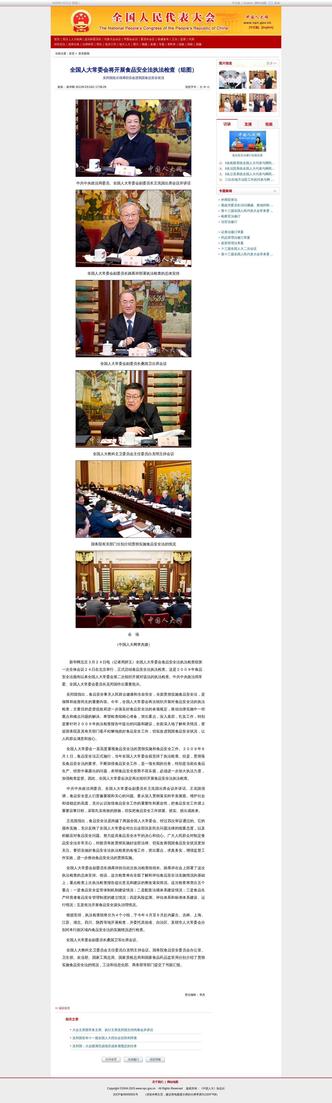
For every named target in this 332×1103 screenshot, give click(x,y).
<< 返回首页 (62, 1008)
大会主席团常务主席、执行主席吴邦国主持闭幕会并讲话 (112, 1030)
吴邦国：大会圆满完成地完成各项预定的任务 (104, 1046)
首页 (71, 53)
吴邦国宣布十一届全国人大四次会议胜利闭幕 (104, 1038)
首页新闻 (83, 53)
